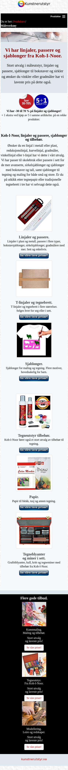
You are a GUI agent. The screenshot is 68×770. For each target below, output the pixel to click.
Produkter (19, 21)
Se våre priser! (34, 647)
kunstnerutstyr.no (34, 759)
